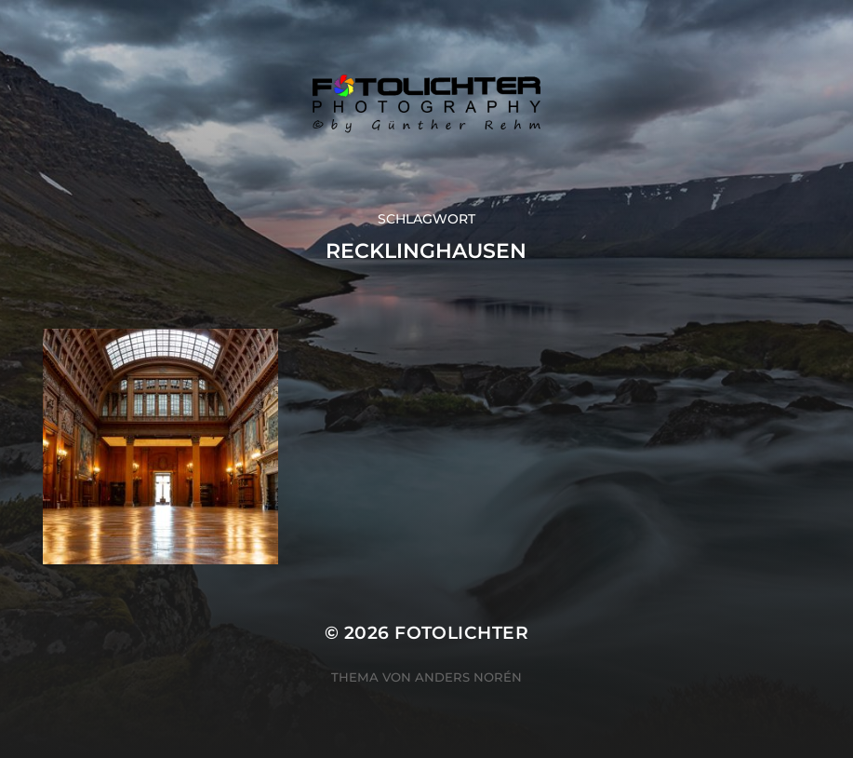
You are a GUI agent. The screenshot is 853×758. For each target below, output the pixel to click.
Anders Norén (468, 677)
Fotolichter (461, 632)
